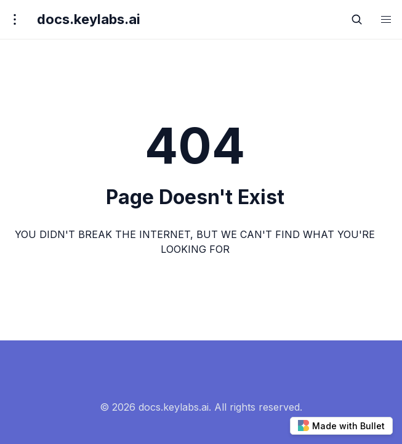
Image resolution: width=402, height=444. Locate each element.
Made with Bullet (341, 425)
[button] (386, 19)
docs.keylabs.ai (88, 19)
